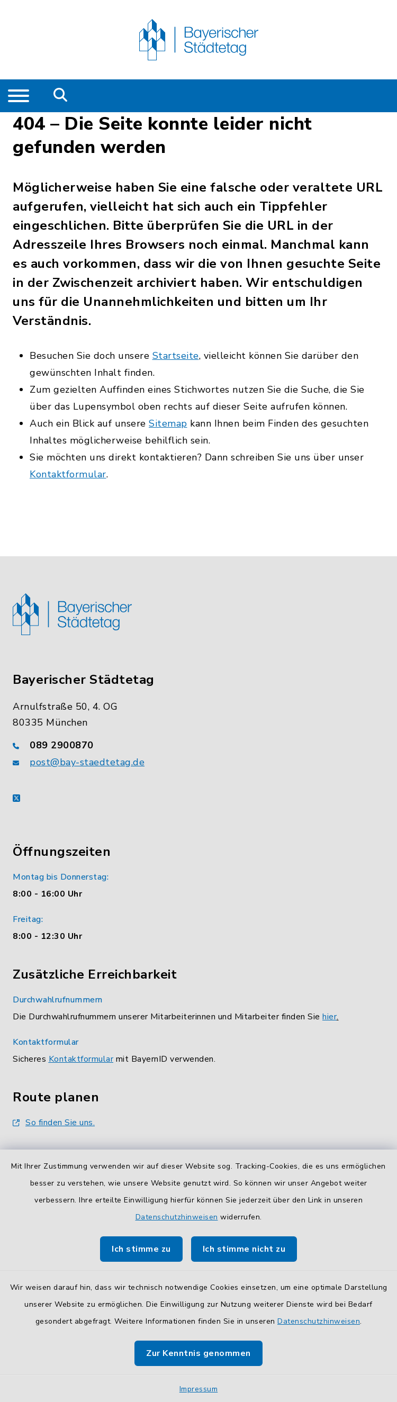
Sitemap (168, 423)
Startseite (175, 355)
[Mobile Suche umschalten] (61, 95)
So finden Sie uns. (54, 1122)
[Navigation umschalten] (18, 96)
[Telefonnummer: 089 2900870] (198, 745)
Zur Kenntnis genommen (198, 1353)
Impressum (198, 1389)
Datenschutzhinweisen (177, 1217)
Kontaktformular (68, 474)
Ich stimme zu (141, 1249)
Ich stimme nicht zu (244, 1249)
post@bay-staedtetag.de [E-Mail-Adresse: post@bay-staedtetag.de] (87, 762)
